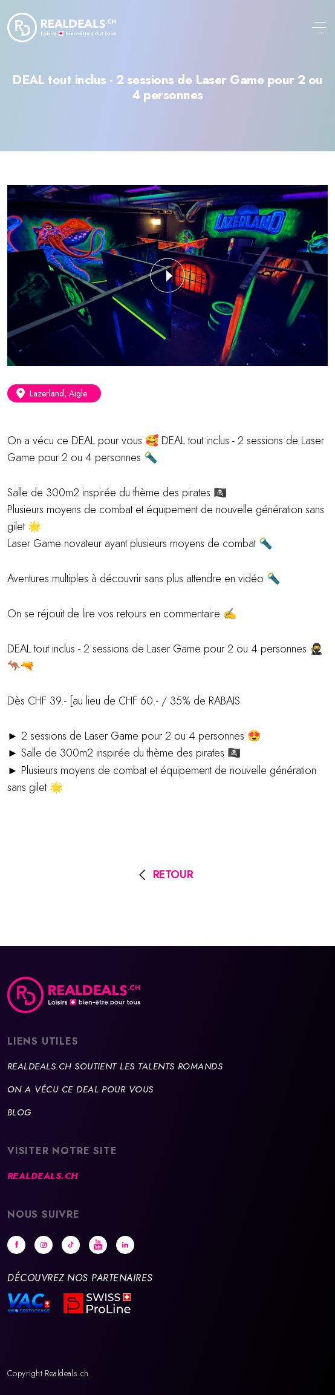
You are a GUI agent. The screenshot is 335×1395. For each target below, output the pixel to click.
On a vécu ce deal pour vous (80, 1089)
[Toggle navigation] (318, 29)
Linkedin (125, 1245)
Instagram (43, 1245)
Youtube (98, 1245)
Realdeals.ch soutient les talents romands (115, 1066)
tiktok (71, 1245)
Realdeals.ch (42, 1176)
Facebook (16, 1245)
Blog (19, 1112)
